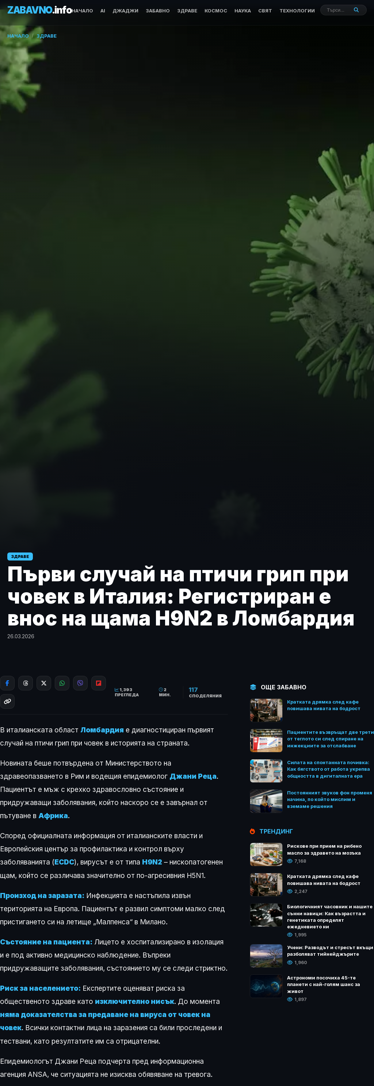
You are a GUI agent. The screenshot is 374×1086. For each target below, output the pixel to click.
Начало (82, 11)
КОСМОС (216, 11)
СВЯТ (265, 11)
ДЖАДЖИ (125, 11)
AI (102, 11)
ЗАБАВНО (158, 11)
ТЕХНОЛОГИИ (297, 11)
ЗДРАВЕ (187, 11)
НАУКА (242, 11)
